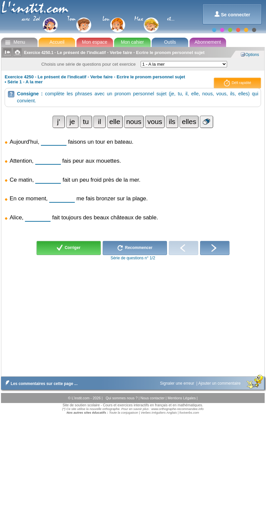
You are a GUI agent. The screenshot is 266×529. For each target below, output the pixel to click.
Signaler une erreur (177, 383)
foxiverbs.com (189, 412)
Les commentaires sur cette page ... (40, 383)
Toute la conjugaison (123, 412)
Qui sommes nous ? (122, 398)
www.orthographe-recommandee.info (177, 409)
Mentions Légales (182, 398)
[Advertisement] (132, 316)
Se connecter (232, 14)
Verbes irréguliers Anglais (159, 412)
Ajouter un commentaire (220, 383)
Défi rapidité (237, 83)
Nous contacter (153, 398)
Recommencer (135, 248)
